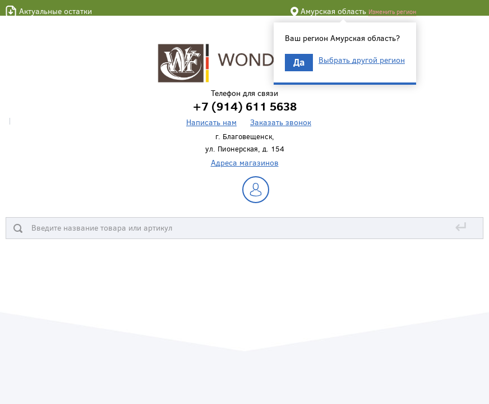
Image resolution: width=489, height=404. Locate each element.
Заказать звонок (280, 122)
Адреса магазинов (245, 162)
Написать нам (211, 122)
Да (299, 62)
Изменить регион (392, 11)
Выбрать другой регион (362, 60)
